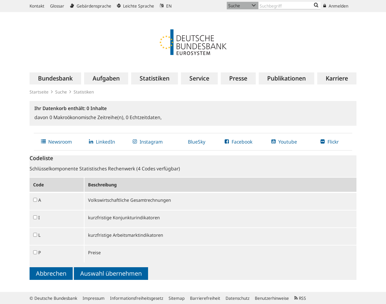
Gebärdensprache (90, 6)
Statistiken (84, 92)
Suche (61, 92)
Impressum (94, 298)
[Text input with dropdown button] (289, 5)
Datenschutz (237, 298)
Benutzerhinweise (272, 298)
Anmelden (335, 6)
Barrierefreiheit (205, 298)
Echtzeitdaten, (144, 117)
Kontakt (37, 6)
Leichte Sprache (135, 6)
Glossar (57, 6)
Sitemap (177, 298)
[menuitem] (55, 78)
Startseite (39, 92)
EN (166, 6)
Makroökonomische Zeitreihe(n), (87, 117)
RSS (300, 298)
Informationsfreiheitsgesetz (136, 298)
